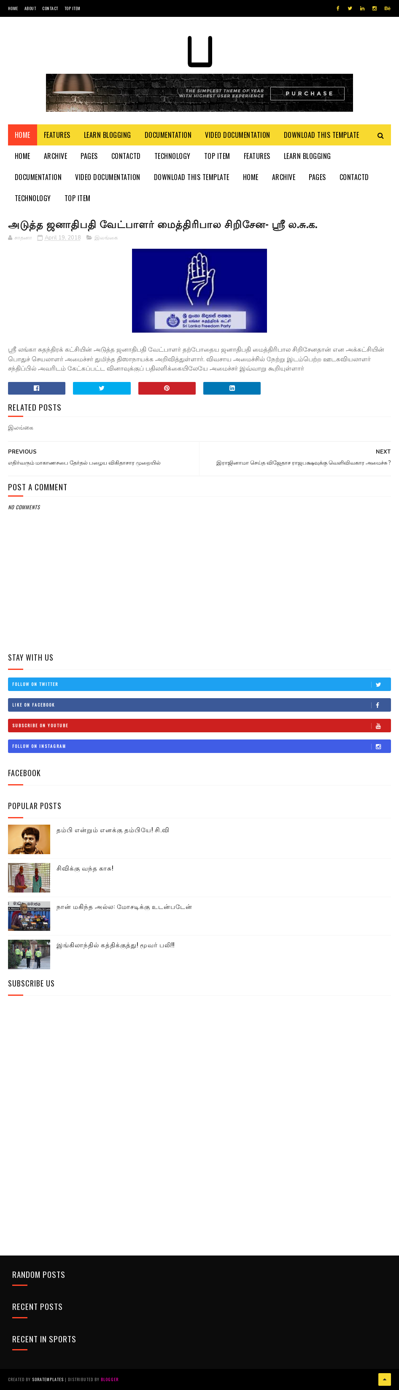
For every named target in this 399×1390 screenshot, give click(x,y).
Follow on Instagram (201, 746)
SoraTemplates (48, 1379)
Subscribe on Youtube (201, 725)
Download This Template (321, 135)
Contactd (126, 156)
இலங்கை (106, 238)
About (30, 8)
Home (13, 8)
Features (57, 135)
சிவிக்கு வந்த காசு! (85, 867)
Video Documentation (237, 135)
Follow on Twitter (201, 684)
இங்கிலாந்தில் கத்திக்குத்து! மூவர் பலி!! (116, 944)
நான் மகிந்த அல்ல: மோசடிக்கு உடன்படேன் (124, 906)
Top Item (73, 8)
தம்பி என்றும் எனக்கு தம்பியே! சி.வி (113, 829)
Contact (50, 8)
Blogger (110, 1379)
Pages (89, 156)
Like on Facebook (201, 705)
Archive (55, 156)
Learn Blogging (107, 135)
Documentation (168, 135)
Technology (172, 156)
